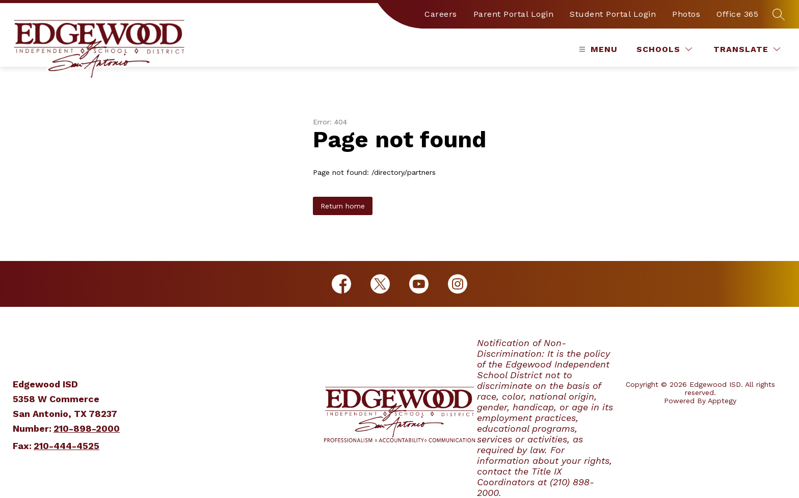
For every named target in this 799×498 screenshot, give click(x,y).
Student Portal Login (613, 14)
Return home (343, 206)
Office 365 (737, 14)
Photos (686, 14)
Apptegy (722, 401)
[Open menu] (597, 49)
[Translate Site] (747, 49)
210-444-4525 (66, 445)
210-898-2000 (87, 428)
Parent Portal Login (513, 14)
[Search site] (779, 14)
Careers (440, 14)
